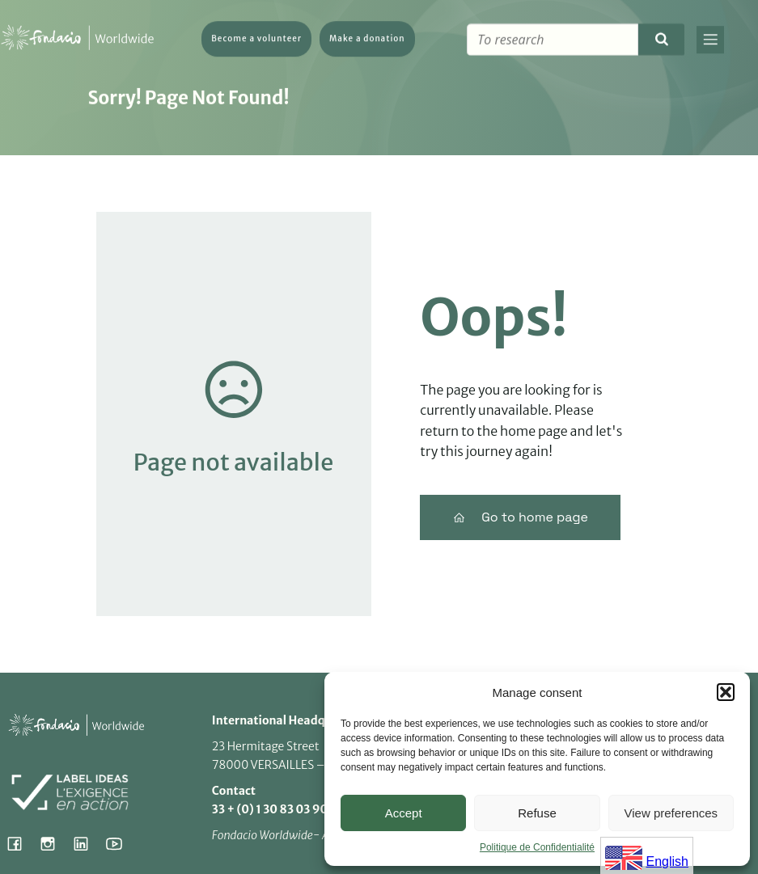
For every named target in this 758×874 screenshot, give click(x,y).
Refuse (537, 813)
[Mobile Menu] (710, 41)
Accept (403, 813)
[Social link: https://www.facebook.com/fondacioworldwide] (20, 843)
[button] (726, 692)
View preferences (671, 813)
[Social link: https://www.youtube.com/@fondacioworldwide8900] (120, 843)
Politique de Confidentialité (537, 847)
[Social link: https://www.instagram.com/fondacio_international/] (53, 843)
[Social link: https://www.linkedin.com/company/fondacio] (87, 843)
